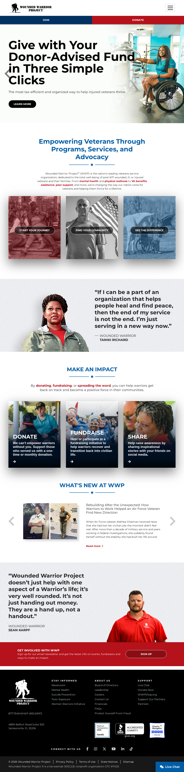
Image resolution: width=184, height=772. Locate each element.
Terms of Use (87, 761)
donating (43, 386)
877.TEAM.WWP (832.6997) (25, 713)
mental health (88, 181)
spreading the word (94, 386)
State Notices (109, 761)
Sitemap (128, 761)
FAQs (98, 708)
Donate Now (146, 690)
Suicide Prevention (63, 694)
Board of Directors (106, 685)
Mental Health (60, 690)
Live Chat (144, 685)
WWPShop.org (147, 694)
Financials (101, 704)
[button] (170, 8)
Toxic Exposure (61, 699)
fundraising (62, 386)
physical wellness (116, 181)
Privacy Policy (65, 761)
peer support (64, 185)
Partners (143, 704)
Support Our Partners (151, 699)
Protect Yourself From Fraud (113, 713)
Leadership (101, 690)
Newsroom (58, 685)
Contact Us (102, 699)
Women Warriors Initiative (68, 704)
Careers (99, 694)
